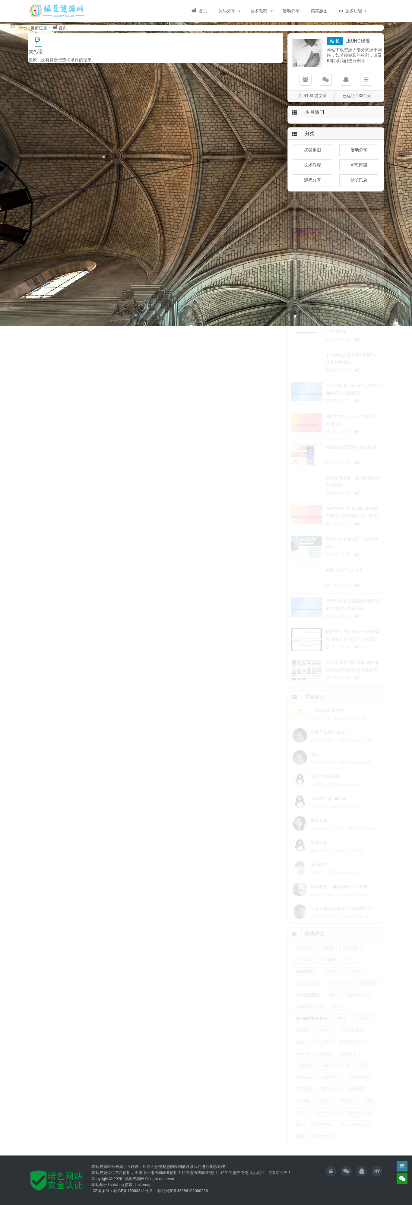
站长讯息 (358, 180)
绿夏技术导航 (308, 987)
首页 (199, 10)
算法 (364, 1070)
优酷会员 (348, 1058)
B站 (299, 1129)
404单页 (325, 1034)
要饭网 (302, 1034)
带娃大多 (318, 847)
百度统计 (304, 1093)
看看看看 (318, 825)
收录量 (302, 1117)
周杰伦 (331, 976)
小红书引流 (327, 1117)
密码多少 (318, 869)
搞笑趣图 (319, 10)
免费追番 (350, 952)
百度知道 (329, 1093)
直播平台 (304, 952)
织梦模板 (304, 1082)
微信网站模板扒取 (312, 1023)
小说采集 (304, 964)
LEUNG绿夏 (357, 41)
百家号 (327, 1070)
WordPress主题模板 (313, 1058)
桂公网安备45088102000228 (182, 1190)
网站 (333, 999)
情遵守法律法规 (325, 780)
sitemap (145, 1184)
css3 (337, 1011)
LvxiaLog (116, 1184)
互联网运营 (364, 1023)
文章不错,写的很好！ (329, 736)
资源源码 (368, 987)
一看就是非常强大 (327, 714)
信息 (349, 964)
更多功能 (350, 10)
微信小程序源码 (355, 1129)
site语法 (329, 964)
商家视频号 (306, 976)
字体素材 (304, 1070)
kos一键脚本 (340, 987)
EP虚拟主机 (360, 1082)
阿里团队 (349, 1105)
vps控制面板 (352, 1034)
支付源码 (354, 1093)
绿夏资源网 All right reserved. (149, 1178)
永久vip (302, 1105)
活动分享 (291, 10)
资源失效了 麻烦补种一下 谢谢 (338, 891)
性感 (300, 1046)
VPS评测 (359, 165)
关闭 (341, 1023)
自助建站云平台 (310, 1011)
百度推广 (354, 976)
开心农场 (321, 1046)
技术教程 (259, 10)
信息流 (327, 952)
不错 (314, 758)
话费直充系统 (350, 1046)
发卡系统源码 (308, 999)
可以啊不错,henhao (328, 803)
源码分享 (227, 10)
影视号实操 (331, 1082)
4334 (361, 95)
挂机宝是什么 (358, 999)
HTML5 (325, 1105)
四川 (346, 1070)
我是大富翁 (322, 1129)
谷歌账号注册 (358, 1117)
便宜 (370, 1105)
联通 (300, 1140)
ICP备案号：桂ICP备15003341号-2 (121, 1190)
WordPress (323, 1140)
